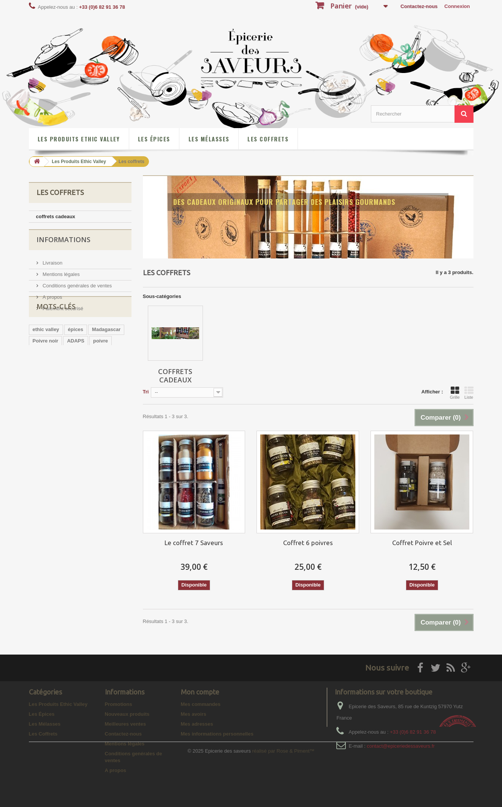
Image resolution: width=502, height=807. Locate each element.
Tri (146, 392)
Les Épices (154, 139)
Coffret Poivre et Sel (422, 542)
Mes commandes (201, 704)
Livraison (52, 265)
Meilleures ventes (125, 724)
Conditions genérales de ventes (76, 287)
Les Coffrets (267, 139)
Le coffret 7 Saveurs (194, 542)
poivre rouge (48, 384)
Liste (468, 393)
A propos (51, 299)
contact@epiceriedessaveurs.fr (401, 746)
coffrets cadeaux (55, 216)
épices (75, 361)
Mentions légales (60, 276)
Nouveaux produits (127, 714)
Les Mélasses (209, 139)
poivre (100, 372)
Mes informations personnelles (217, 734)
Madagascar (106, 361)
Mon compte (200, 692)
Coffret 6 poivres (308, 542)
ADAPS (75, 372)
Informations (63, 244)
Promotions (118, 704)
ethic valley (46, 361)
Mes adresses (197, 724)
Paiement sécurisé (62, 310)
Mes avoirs (193, 714)
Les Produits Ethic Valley (79, 139)
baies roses (100, 395)
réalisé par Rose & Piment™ (283, 798)
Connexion (457, 6)
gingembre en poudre (96, 384)
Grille (455, 393)
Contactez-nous (419, 6)
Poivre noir (46, 372)
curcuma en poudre (56, 395)
